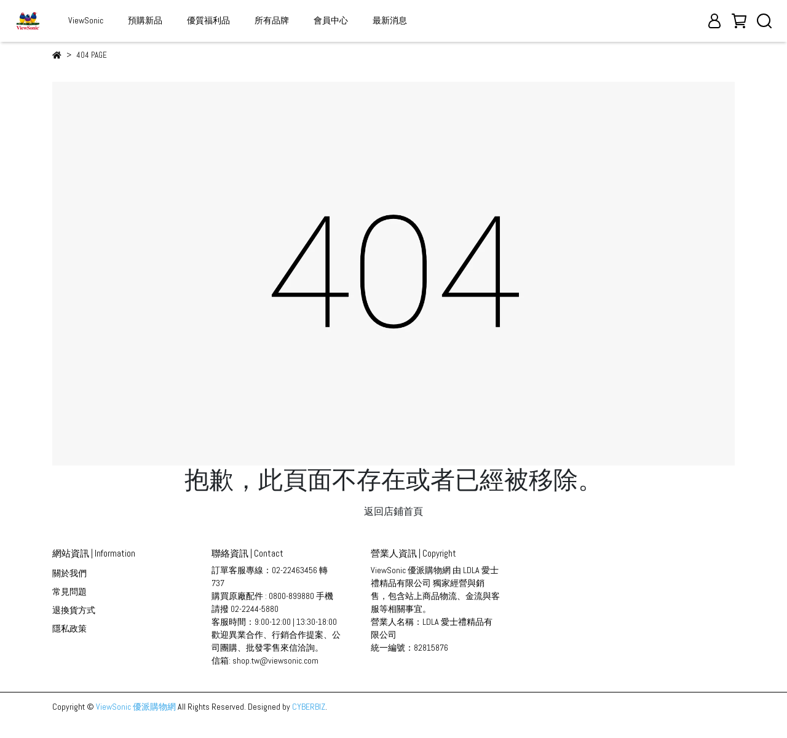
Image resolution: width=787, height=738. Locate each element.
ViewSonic (85, 20)
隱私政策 (69, 628)
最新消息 (390, 20)
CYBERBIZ (308, 706)
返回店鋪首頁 (393, 511)
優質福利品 (208, 20)
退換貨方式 (73, 610)
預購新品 (145, 20)
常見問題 (69, 591)
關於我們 (69, 573)
